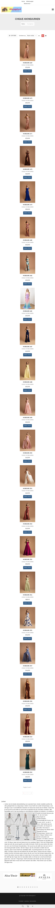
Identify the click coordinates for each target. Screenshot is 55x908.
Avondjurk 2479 (27, 204)
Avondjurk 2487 (27, 346)
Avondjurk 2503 (27, 559)
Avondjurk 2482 (27, 275)
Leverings (26, 901)
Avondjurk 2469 (27, 63)
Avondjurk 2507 (27, 666)
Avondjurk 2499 (27, 417)
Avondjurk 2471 (27, 134)
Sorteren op (22, 35)
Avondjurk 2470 (27, 98)
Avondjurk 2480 (27, 240)
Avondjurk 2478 (27, 169)
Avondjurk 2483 (27, 311)
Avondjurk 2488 (27, 382)
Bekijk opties (27, 70)
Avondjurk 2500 (27, 453)
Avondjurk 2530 (27, 772)
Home (23, 1)
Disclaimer (21, 901)
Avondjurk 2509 (27, 701)
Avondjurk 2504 (27, 595)
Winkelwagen (29, 1)
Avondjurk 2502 (27, 524)
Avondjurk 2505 (27, 630)
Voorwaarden (33, 901)
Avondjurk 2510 (27, 737)
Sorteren (12, 35)
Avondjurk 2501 (27, 488)
